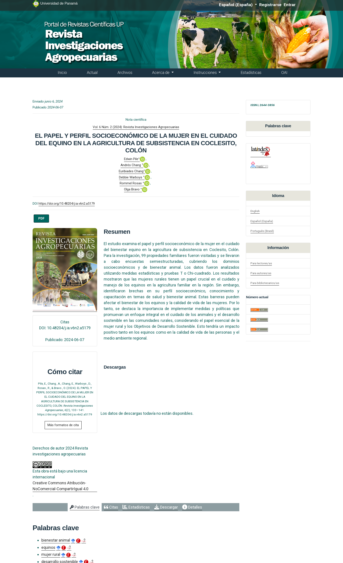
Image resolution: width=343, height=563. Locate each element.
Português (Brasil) (262, 231)
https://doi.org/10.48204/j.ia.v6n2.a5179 (66, 204)
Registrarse (270, 4)
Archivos (124, 72)
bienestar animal (55, 540)
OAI (284, 72)
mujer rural (50, 554)
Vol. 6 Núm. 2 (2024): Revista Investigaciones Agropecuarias (136, 127)
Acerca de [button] (161, 72)
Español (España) (238, 4)
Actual (92, 72)
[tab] (85, 507)
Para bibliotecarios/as (264, 283)
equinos (48, 547)
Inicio (62, 72)
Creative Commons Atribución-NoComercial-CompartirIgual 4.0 (60, 486)
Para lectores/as (261, 263)
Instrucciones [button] (206, 72)
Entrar (290, 4)
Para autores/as (260, 273)
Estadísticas (251, 72)
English (255, 211)
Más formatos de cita (63, 425)
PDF (41, 218)
